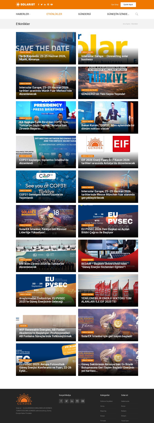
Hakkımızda (125, 401)
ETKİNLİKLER (54, 14)
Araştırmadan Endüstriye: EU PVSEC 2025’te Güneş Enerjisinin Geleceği (42, 300)
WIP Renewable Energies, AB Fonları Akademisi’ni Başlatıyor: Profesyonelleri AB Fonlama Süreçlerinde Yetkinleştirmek (45, 333)
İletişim (123, 416)
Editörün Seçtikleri (106, 401)
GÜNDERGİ (84, 14)
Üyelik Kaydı (128, 5)
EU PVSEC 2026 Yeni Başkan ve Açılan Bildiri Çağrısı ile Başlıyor (105, 231)
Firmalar (103, 421)
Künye (123, 406)
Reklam (123, 411)
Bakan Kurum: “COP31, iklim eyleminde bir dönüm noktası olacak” (108, 127)
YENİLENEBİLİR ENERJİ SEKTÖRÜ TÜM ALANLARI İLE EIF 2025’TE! (106, 300)
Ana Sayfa (126, 24)
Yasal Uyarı (125, 421)
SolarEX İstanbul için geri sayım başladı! (106, 336)
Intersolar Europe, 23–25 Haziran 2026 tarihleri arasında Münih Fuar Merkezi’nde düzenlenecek (45, 91)
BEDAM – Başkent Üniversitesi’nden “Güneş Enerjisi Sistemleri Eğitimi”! (104, 265)
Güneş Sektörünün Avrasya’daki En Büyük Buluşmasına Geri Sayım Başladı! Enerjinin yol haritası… (107, 367)
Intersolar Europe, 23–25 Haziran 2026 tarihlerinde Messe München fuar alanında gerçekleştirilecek (108, 194)
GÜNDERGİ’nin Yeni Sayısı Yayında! (103, 94)
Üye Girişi (114, 5)
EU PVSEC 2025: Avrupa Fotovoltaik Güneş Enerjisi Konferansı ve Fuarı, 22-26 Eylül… (45, 367)
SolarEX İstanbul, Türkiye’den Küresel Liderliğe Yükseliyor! (42, 231)
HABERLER (22, 14)
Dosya (102, 416)
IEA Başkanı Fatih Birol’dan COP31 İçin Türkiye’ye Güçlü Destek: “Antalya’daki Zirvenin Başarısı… (43, 125)
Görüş (102, 406)
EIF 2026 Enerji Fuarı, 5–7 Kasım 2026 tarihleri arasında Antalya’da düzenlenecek (108, 161)
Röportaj (103, 411)
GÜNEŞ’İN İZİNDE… (118, 14)
